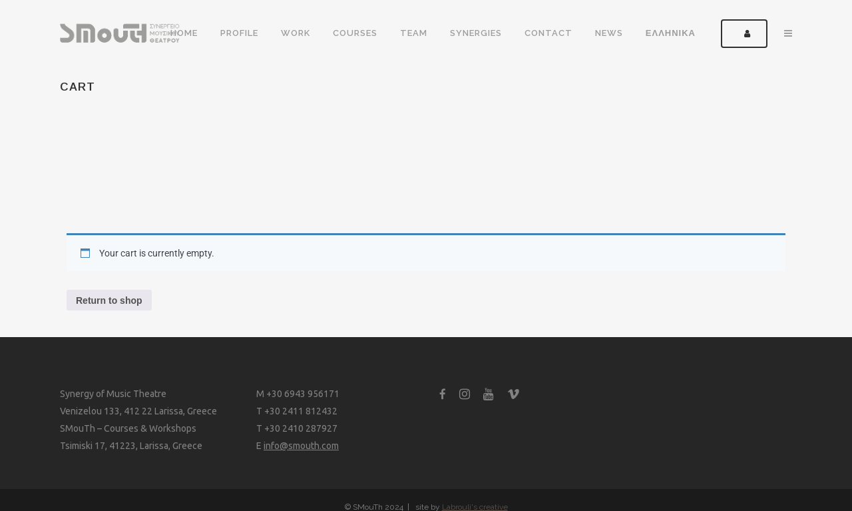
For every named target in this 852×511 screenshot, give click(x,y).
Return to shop (109, 300)
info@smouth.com (301, 445)
